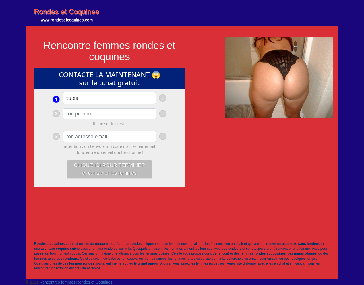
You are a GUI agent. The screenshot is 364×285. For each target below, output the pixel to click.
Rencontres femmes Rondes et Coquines (76, 282)
